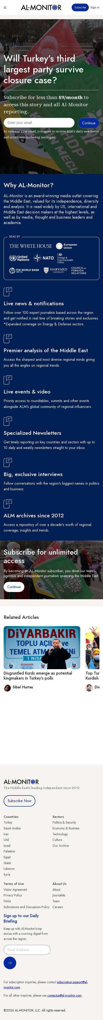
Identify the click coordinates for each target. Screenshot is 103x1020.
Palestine (9, 851)
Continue (14, 587)
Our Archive (61, 845)
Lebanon (9, 868)
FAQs (7, 901)
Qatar (7, 863)
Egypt (7, 857)
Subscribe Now (19, 800)
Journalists (59, 895)
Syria (7, 874)
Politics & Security (64, 822)
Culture (57, 839)
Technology (60, 834)
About (56, 889)
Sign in (95, 7)
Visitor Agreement (15, 889)
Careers (58, 907)
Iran (6, 834)
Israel (7, 845)
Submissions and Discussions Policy (26, 907)
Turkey (8, 822)
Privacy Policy (13, 895)
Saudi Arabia (12, 828)
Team (56, 901)
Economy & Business (66, 828)
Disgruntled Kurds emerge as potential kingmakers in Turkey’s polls (38, 675)
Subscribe (80, 7)
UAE (6, 839)
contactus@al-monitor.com (64, 995)
